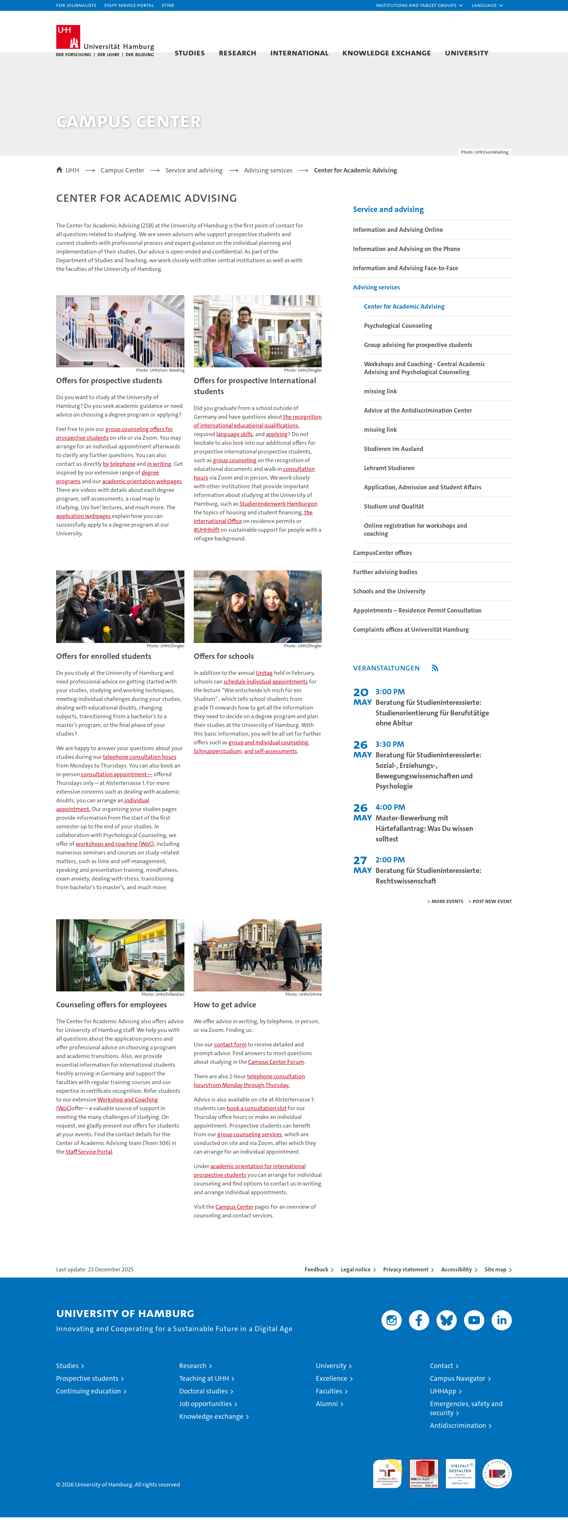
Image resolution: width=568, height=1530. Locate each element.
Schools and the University (389, 604)
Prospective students (87, 1391)
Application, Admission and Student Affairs (422, 500)
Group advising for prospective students (418, 357)
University (467, 52)
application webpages (83, 528)
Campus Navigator (457, 1391)
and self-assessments (270, 764)
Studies (190, 52)
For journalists (76, 5)
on (314, 516)
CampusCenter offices (382, 565)
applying (277, 447)
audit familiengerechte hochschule (387, 1483)
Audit (416, 1475)
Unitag (264, 685)
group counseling (235, 473)
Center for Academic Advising (404, 319)
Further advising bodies (385, 585)
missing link (380, 404)
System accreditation (497, 1479)
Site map (495, 1282)
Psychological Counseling (398, 338)
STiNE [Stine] (168, 5)
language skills (234, 447)
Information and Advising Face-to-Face (405, 281)
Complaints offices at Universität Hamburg (411, 642)
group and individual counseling (268, 755)
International (299, 52)
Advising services (376, 300)
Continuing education (88, 1403)
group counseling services (249, 1147)
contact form (230, 1057)
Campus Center (235, 1219)
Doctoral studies (203, 1403)
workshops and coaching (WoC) (115, 856)
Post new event (492, 913)
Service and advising (388, 222)
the (308, 525)
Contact (441, 1378)
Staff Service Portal (129, 5)
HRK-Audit (459, 1475)
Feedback (316, 1282)
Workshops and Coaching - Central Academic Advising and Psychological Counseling (424, 381)
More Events (447, 913)
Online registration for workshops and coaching (415, 542)
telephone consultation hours (139, 769)
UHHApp (443, 1403)
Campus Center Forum (276, 1074)
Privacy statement (406, 1282)
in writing (159, 476)
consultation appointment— (116, 787)
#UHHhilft (207, 542)
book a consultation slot (257, 1121)
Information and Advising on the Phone (406, 262)
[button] (420, 5)
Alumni (327, 1416)
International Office (218, 534)
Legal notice (356, 1282)
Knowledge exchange (386, 52)
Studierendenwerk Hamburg (275, 516)
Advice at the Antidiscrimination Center (418, 423)
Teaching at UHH (204, 1391)
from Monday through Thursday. (249, 1097)
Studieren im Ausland (393, 461)
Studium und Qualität (394, 519)
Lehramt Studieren (389, 481)
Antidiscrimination (458, 1438)
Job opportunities (205, 1416)
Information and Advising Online (398, 242)
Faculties (329, 1403)
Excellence (331, 1391)
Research (237, 52)
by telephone (119, 476)
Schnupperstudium (218, 764)
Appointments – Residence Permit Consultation (417, 623)
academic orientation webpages (142, 494)
